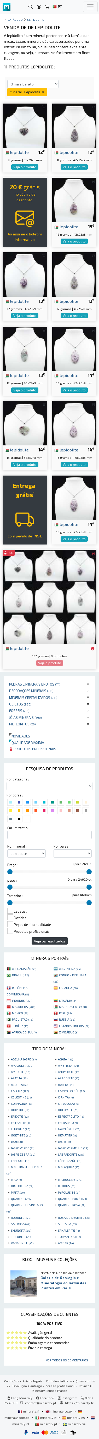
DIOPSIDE (20, 1110)
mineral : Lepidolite (27, 92)
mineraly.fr (29, 1411)
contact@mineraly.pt (40, 1403)
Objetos (20, 704)
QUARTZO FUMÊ (72, 1198)
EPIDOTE (19, 1116)
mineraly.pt (46, 1424)
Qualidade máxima (26, 742)
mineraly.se (74, 1424)
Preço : (12, 865)
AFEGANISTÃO (24, 969)
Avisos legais (33, 1381)
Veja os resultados (49, 941)
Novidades (19, 736)
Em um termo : (18, 828)
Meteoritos (22, 724)
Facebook (45, 1398)
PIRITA (18, 1192)
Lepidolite (35, 19)
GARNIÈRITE (69, 1129)
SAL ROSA (20, 1224)
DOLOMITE (68, 1110)
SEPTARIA (67, 1224)
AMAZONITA (22, 1065)
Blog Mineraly (20, 1398)
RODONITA (21, 1217)
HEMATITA (67, 1135)
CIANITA (66, 1097)
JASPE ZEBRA (23, 1154)
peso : (12, 880)
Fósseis (19, 710)
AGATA (65, 1059)
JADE (17, 1141)
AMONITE (20, 1072)
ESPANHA (68, 988)
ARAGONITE (68, 1078)
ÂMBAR (66, 1243)
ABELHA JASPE (24, 1059)
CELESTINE (21, 1097)
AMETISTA (68, 1065)
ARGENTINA (69, 969)
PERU (65, 1013)
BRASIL (20, 975)
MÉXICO (20, 1013)
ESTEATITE (20, 1122)
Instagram (67, 1398)
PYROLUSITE (69, 1192)
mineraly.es (74, 1417)
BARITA (65, 1084)
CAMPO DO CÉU (71, 1091)
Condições (11, 1381)
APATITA (19, 1078)
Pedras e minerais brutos (34, 684)
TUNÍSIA (20, 1026)
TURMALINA (69, 1236)
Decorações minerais (31, 690)
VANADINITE (22, 1243)
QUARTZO (21, 1198)
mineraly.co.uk (59, 1411)
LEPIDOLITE (21, 1160)
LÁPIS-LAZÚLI (69, 1160)
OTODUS (66, 1186)
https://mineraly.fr (79, 1403)
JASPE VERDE (22, 1148)
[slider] (10, 871)
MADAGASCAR (73, 1007)
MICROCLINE (70, 1179)
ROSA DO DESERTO (74, 1217)
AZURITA (19, 1084)
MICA (16, 1179)
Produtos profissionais (32, 749)
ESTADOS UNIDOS (74, 1026)
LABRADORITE (71, 1154)
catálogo (15, 19)
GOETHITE (21, 1135)
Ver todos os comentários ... (68, 1360)
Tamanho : (15, 896)
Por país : (61, 846)
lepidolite (17, 152)
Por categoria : (18, 779)
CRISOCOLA (68, 1103)
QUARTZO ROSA (71, 1205)
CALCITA (20, 1091)
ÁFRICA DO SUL (24, 1032)
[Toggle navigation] (90, 7)
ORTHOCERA (22, 1186)
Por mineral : (17, 846)
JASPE (65, 1141)
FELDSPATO (68, 1122)
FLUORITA (20, 1129)
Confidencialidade (59, 1381)
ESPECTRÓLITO (71, 1116)
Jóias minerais (25, 717)
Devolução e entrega (26, 1386)
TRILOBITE (21, 1236)
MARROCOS (23, 1007)
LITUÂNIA (68, 1000)
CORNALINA (21, 1103)
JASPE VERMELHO (73, 1148)
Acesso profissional (60, 1386)
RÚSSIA (67, 1019)
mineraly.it (46, 1417)
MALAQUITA (68, 1167)
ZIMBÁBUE (68, 1032)
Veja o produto (24, 167)
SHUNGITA (21, 1230)
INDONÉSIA (22, 1000)
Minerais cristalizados (33, 697)
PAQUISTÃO (22, 1019)
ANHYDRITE (68, 1072)
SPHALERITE (69, 1230)
